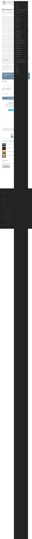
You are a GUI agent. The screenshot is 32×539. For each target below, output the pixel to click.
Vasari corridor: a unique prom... (7, 220)
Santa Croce (18, 56)
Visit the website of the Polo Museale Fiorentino (11, 138)
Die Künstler (18, 25)
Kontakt (17, 13)
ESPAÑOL (17, 73)
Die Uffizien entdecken (19, 15)
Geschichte (17, 7)
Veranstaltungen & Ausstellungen (21, 9)
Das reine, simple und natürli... (6, 214)
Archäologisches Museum (20, 40)
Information (18, 5)
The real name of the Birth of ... (6, 218)
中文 (16, 67)
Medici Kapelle (18, 36)
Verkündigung (5, 93)
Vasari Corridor (18, 50)
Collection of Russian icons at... (6, 216)
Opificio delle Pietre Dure (20, 42)
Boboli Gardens (18, 46)
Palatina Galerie (18, 34)
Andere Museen (18, 29)
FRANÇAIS (17, 71)
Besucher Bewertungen (19, 11)
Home (16, 2)
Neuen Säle (18, 27)
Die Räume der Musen (5, 212)
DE (15, 64)
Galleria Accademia (19, 32)
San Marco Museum (19, 38)
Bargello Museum (18, 31)
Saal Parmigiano (6, 85)
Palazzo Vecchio (18, 52)
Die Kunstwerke (18, 21)
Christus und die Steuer (7, 94)
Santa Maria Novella (19, 54)
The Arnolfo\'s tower (19, 48)
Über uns (3, 195)
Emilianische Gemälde (10, 14)
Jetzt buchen (18, 17)
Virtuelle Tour (18, 19)
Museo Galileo (18, 44)
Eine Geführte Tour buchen (20, 60)
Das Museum (17, 3)
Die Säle (17, 23)
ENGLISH (17, 65)
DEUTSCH (17, 69)
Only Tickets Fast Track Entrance (21, 62)
